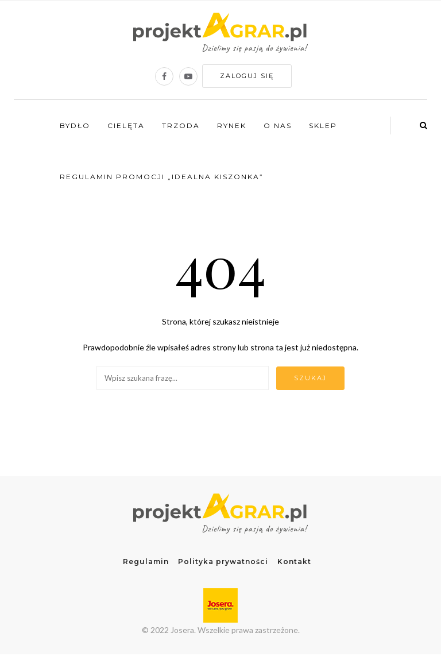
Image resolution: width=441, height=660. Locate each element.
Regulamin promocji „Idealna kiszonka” (162, 176)
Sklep (323, 125)
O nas (278, 125)
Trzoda (181, 125)
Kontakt (294, 561)
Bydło (75, 125)
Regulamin (146, 561)
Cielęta (126, 125)
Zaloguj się (247, 76)
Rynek (231, 125)
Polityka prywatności (223, 561)
